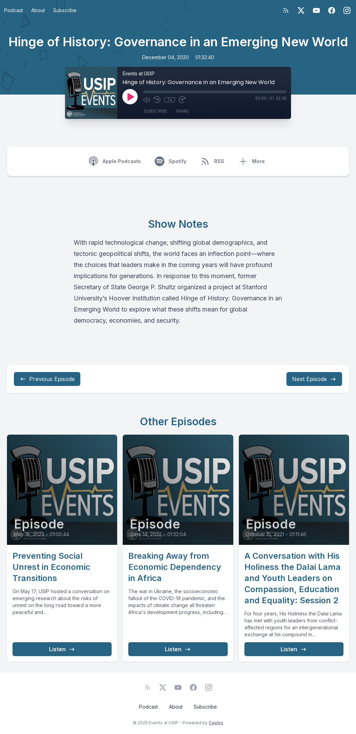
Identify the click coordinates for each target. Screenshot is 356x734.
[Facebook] (331, 10)
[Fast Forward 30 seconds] (182, 99)
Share (182, 111)
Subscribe (64, 10)
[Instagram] (347, 10)
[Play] (130, 96)
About (38, 10)
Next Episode (314, 379)
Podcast (13, 10)
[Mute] (146, 100)
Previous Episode (47, 379)
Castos (216, 722)
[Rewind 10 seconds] (157, 99)
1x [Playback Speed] (170, 99)
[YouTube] (316, 10)
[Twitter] (301, 10)
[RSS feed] (286, 10)
